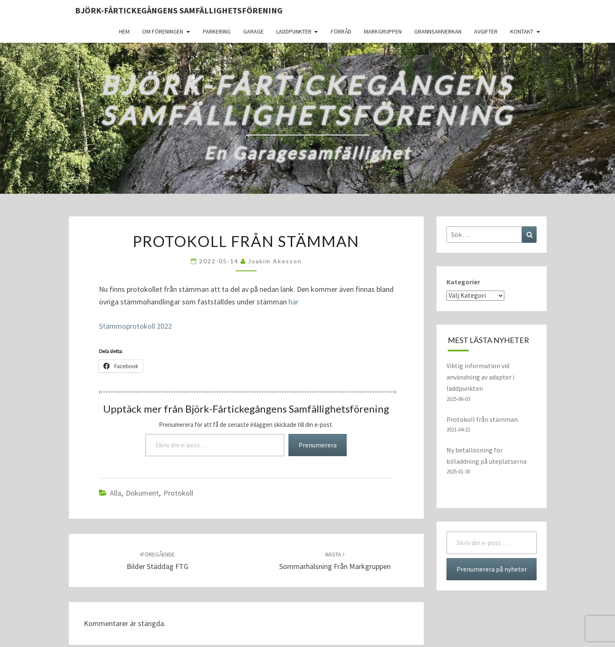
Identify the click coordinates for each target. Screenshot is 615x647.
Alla (115, 493)
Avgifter (486, 31)
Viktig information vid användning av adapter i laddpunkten (480, 376)
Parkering (217, 31)
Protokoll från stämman (482, 419)
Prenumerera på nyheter (492, 569)
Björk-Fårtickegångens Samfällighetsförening (179, 10)
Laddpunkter (293, 31)
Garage (253, 31)
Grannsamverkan (438, 31)
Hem (124, 31)
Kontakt (521, 31)
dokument (142, 493)
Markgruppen (383, 31)
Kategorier (463, 282)
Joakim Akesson (275, 261)
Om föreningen (162, 31)
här (293, 302)
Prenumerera (317, 445)
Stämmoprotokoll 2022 (135, 326)
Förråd (341, 31)
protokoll (178, 493)
